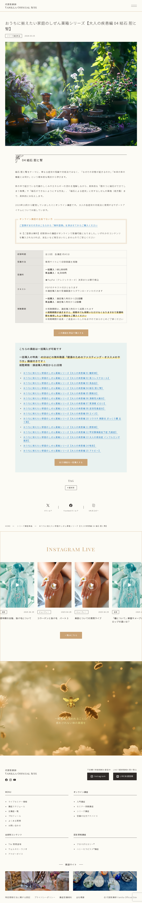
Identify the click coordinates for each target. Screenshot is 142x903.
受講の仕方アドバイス (87, 816)
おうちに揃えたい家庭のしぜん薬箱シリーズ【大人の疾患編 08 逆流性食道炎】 (64, 408)
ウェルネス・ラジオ (17, 849)
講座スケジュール (16, 806)
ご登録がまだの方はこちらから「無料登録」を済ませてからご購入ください (58, 225)
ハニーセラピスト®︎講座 (88, 849)
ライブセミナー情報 (17, 801)
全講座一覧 (13, 811)
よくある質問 (14, 820)
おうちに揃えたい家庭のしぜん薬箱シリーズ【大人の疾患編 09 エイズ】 (61, 413)
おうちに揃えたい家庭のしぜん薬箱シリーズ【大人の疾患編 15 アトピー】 (62, 450)
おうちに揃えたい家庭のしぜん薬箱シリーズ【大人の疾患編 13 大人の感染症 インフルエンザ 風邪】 (71, 439)
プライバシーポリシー (44, 897)
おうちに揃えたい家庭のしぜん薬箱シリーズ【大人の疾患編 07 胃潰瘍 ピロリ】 (64, 403)
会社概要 (80, 897)
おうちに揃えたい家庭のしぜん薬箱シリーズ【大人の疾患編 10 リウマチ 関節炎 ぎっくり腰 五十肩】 (72, 420)
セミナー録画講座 (85, 806)
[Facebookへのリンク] (71, 507)
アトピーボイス (15, 853)
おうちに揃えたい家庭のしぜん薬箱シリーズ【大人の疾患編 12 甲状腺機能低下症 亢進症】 (70, 432)
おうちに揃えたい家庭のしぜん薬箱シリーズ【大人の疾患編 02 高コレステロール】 (66, 377)
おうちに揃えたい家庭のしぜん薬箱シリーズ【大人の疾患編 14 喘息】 (59, 445)
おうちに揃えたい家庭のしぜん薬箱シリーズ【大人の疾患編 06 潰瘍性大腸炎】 (64, 398)
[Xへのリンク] (48, 507)
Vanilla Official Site (21, 6)
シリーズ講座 (83, 811)
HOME (8, 526)
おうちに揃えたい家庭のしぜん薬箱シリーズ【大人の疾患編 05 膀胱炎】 (61, 393)
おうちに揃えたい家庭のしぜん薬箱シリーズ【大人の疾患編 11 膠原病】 (61, 426)
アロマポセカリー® (86, 844)
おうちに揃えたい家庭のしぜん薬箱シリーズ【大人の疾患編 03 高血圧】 (61, 382)
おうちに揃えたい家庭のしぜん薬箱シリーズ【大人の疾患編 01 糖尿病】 (61, 372)
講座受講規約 (65, 897)
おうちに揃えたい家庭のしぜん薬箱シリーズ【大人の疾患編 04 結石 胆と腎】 (63, 388)
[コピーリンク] (94, 507)
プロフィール (14, 816)
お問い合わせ (14, 825)
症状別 (71, 487)
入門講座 (81, 801)
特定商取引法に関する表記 (17, 897)
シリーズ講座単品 (25, 526)
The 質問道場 (14, 844)
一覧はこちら (71, 635)
